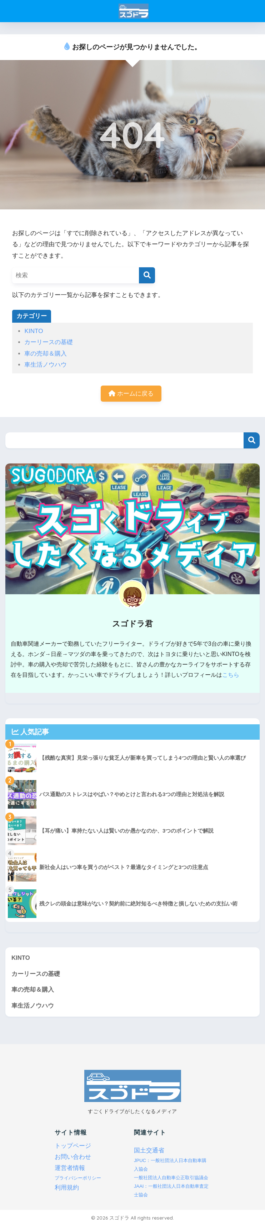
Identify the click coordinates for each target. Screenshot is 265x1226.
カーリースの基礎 (48, 342)
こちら (230, 675)
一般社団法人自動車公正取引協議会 (171, 1177)
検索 (252, 440)
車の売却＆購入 (45, 353)
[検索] (147, 275)
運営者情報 (70, 1168)
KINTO (33, 331)
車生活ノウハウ (45, 364)
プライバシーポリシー (78, 1178)
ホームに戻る (131, 393)
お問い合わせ (73, 1157)
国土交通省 (149, 1150)
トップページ (73, 1146)
